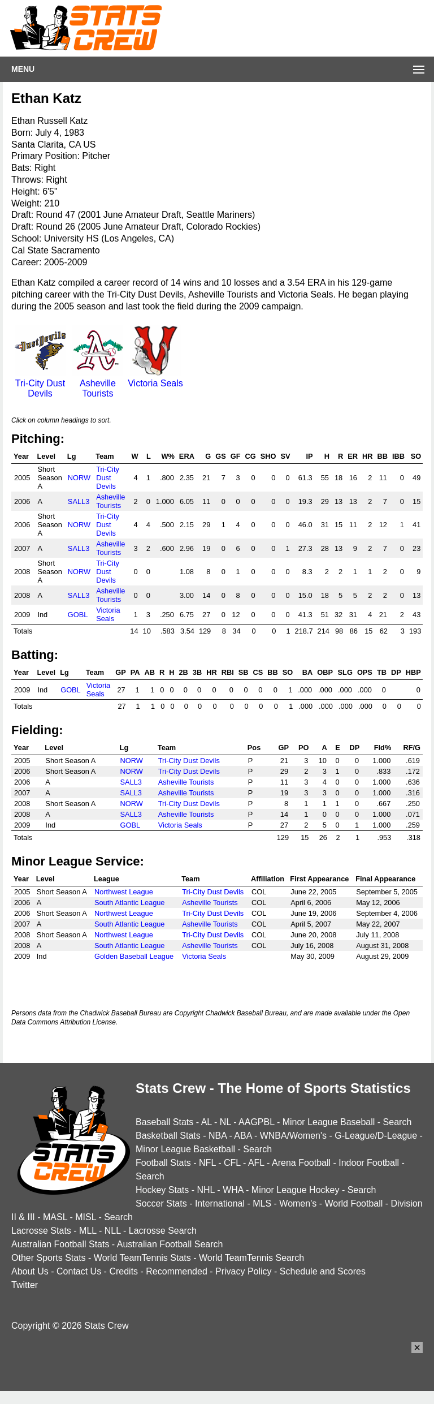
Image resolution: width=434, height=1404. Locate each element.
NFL (207, 1163)
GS (220, 456)
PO (303, 747)
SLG (345, 672)
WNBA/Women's (293, 1135)
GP (120, 672)
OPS (364, 672)
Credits (123, 1271)
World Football (353, 1203)
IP (309, 456)
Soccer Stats (161, 1203)
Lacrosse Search (163, 1230)
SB (243, 672)
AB (150, 672)
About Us (30, 1271)
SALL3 (78, 501)
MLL (88, 1230)
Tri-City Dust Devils (40, 383)
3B (197, 672)
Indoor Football (368, 1163)
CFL (232, 1163)
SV (285, 456)
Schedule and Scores (323, 1271)
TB (382, 672)
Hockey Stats (162, 1190)
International (220, 1203)
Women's (297, 1203)
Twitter (24, 1285)
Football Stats (163, 1163)
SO (416, 456)
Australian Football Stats (60, 1244)
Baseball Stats (164, 1122)
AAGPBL (256, 1122)
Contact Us (79, 1271)
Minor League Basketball (185, 1149)
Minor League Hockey (295, 1190)
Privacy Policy (243, 1271)
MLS (262, 1203)
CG (250, 456)
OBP (325, 672)
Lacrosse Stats (41, 1230)
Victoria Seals (155, 378)
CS (258, 672)
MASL (55, 1217)
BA (307, 672)
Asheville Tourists (97, 383)
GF (236, 456)
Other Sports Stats (48, 1258)
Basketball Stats (168, 1135)
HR (367, 456)
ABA (242, 1135)
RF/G (411, 747)
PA (135, 672)
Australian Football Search (170, 1244)
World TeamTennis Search (251, 1258)
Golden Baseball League (133, 956)
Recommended (176, 1271)
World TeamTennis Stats (142, 1258)
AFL (256, 1163)
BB (382, 456)
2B (183, 672)
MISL (85, 1217)
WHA (233, 1190)
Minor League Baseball (329, 1122)
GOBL (78, 614)
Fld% (383, 747)
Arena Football (301, 1163)
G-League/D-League (376, 1135)
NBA (218, 1135)
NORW (79, 477)
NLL (113, 1230)
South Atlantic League (129, 902)
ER (353, 456)
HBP (413, 672)
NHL (205, 1190)
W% (167, 456)
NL (225, 1122)
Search (397, 1122)
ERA (186, 456)
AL (206, 1122)
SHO (268, 456)
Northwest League (123, 892)
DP (396, 672)
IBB (398, 456)
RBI (228, 672)
